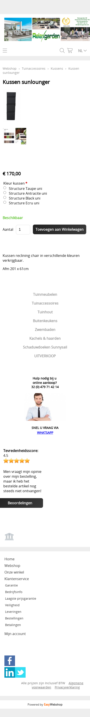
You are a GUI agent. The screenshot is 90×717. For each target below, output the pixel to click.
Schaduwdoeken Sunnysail (45, 347)
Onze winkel (14, 572)
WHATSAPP (45, 432)
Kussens (57, 68)
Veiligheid (12, 605)
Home (9, 559)
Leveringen (13, 612)
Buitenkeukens (45, 320)
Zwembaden (45, 329)
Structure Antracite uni (28, 193)
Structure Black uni (24, 198)
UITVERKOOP (45, 356)
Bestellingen (14, 618)
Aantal (8, 229)
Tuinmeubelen (45, 294)
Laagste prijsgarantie (20, 598)
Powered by (45, 704)
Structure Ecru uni (24, 203)
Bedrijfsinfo (13, 592)
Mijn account (15, 633)
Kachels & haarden (45, 338)
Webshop (10, 68)
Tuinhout (45, 312)
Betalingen (13, 625)
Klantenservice (16, 578)
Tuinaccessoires (45, 303)
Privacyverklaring (67, 687)
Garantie (11, 585)
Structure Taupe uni (25, 188)
